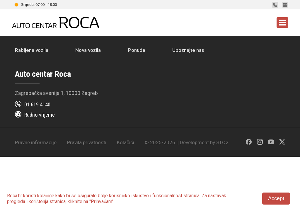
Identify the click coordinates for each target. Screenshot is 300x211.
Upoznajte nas (188, 50)
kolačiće (45, 195)
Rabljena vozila (31, 50)
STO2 (222, 142)
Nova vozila (88, 50)
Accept (276, 198)
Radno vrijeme (39, 114)
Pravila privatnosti (86, 142)
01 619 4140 (37, 104)
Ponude (136, 50)
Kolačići (125, 142)
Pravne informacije (36, 142)
